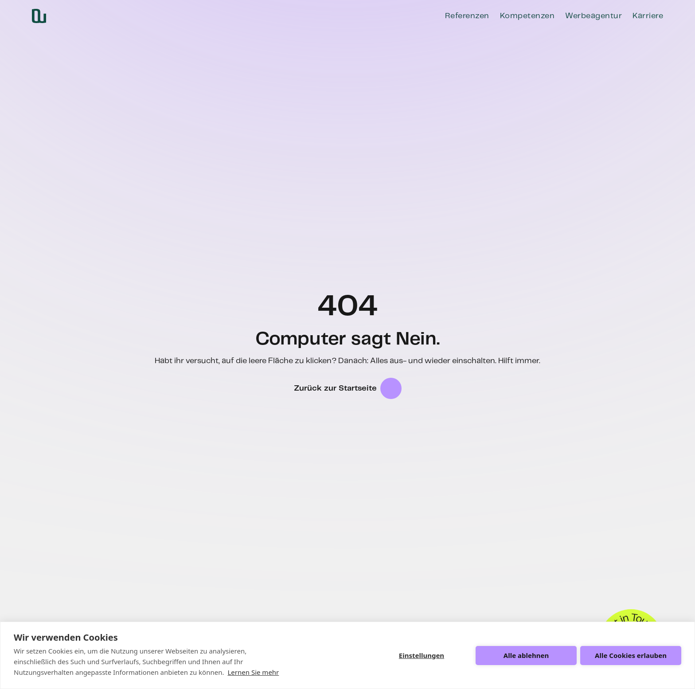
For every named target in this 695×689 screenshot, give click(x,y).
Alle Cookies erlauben (631, 655)
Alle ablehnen (526, 655)
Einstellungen (421, 655)
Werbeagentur (593, 16)
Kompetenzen (527, 16)
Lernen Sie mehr (253, 672)
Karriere (648, 16)
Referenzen (467, 16)
